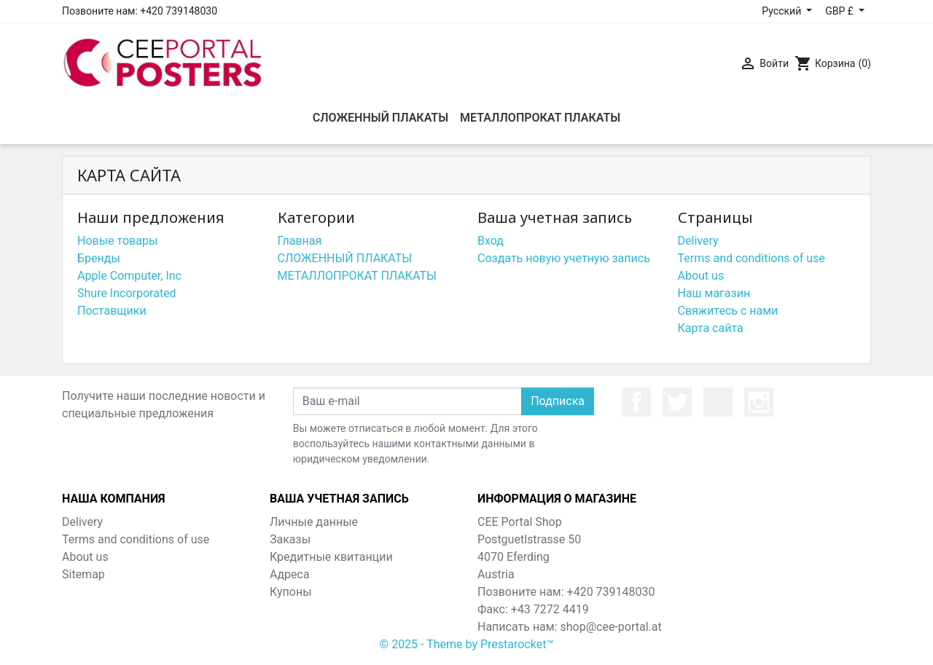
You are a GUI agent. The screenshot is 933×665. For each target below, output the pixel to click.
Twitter (677, 402)
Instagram (758, 402)
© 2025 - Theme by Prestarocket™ (467, 644)
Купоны (291, 592)
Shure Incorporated (126, 293)
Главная (300, 241)
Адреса (290, 574)
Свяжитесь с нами (728, 311)
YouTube (718, 402)
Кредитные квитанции (331, 557)
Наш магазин (714, 293)
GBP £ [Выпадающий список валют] (840, 11)
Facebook (636, 402)
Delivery (698, 241)
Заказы (290, 539)
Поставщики (112, 311)
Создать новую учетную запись (563, 258)
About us (701, 276)
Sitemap (83, 574)
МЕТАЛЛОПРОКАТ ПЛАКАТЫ (357, 276)
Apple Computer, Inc (129, 276)
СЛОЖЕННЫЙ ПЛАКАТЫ (345, 258)
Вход (490, 241)
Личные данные (314, 522)
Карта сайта (710, 328)
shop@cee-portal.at (611, 627)
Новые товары (117, 241)
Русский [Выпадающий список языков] (782, 11)
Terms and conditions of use (751, 258)
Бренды (98, 258)
